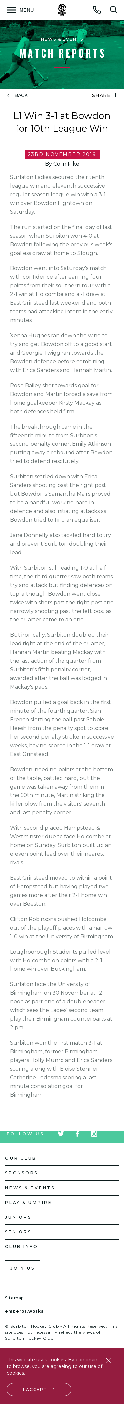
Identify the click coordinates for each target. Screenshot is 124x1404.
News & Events (30, 1187)
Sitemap (14, 1297)
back (21, 95)
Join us (22, 1268)
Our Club (21, 1158)
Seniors (18, 1231)
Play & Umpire (28, 1202)
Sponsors (21, 1172)
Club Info (21, 1246)
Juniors (18, 1217)
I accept (35, 1389)
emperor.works (24, 1311)
